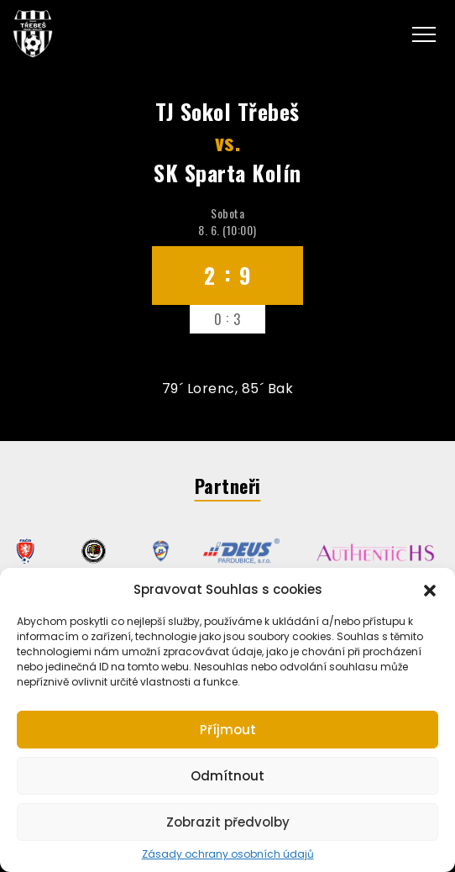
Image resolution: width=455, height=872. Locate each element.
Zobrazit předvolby (228, 822)
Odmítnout (227, 776)
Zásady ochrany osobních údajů (228, 854)
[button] (429, 588)
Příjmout (228, 729)
